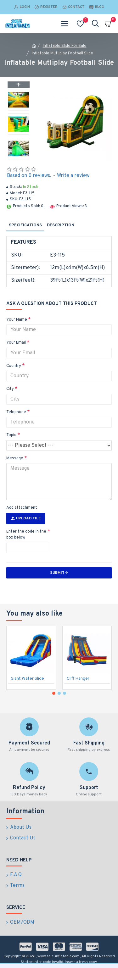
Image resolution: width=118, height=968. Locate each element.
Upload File (26, 518)
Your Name (16, 319)
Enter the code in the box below (26, 534)
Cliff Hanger (78, 678)
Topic (11, 435)
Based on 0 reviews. (29, 176)
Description (60, 225)
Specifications (25, 225)
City (10, 388)
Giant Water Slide (27, 678)
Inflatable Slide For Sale (65, 45)
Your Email (16, 342)
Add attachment (21, 507)
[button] (19, 157)
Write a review (73, 176)
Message (14, 458)
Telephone (16, 412)
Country (13, 365)
